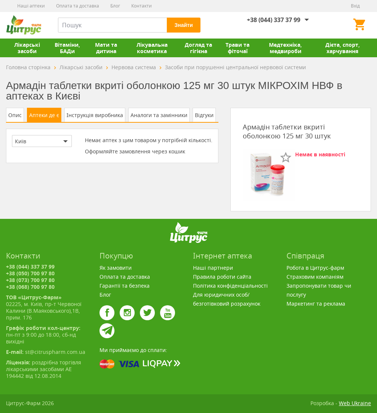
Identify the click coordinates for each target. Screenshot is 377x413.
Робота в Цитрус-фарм (315, 267)
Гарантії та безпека (124, 285)
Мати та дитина (106, 48)
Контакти (141, 6)
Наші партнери (213, 267)
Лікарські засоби (27, 48)
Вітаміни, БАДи (67, 48)
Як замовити (115, 267)
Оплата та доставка (77, 6)
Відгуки (204, 115)
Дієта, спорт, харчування (342, 48)
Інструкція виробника (95, 115)
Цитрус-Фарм (23, 25)
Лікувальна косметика (152, 48)
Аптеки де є (44, 115)
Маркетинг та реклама (315, 303)
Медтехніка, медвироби (285, 48)
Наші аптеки (31, 6)
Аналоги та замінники (159, 115)
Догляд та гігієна (198, 48)
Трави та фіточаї (237, 48)
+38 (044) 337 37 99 (273, 20)
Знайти (183, 25)
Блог (115, 6)
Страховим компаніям (314, 276)
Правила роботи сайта (222, 276)
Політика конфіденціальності (230, 285)
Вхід (355, 6)
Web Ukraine (355, 403)
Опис (15, 115)
